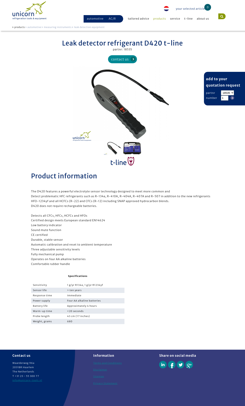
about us (203, 18)
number (211, 98)
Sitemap (98, 376)
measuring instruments (58, 27)
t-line (188, 18)
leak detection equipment (89, 27)
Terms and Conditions (107, 363)
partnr (210, 93)
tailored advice (138, 18)
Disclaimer (100, 369)
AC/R (112, 18)
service (175, 18)
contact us (120, 59)
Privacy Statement (105, 383)
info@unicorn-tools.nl (27, 380)
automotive (95, 18)
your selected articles (191, 8)
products (159, 18)
